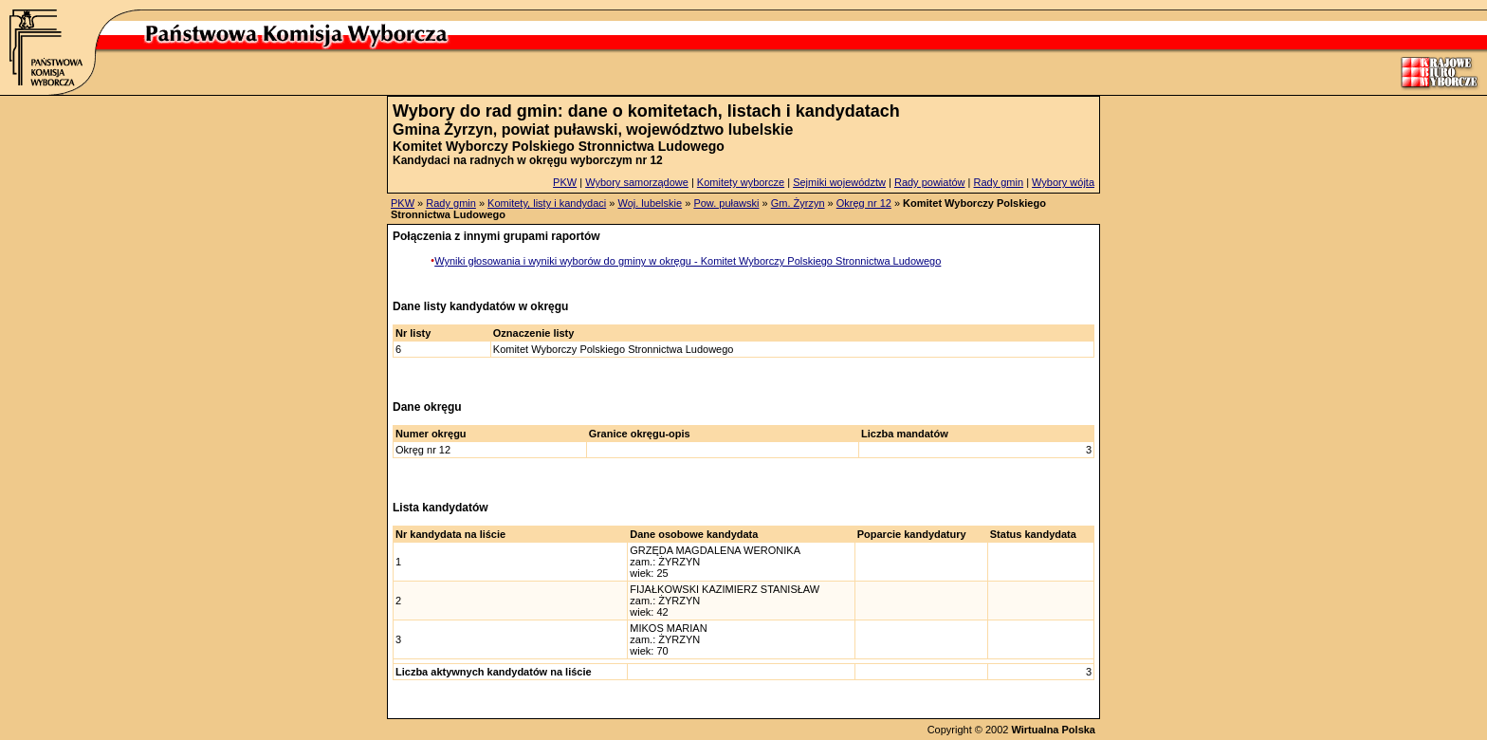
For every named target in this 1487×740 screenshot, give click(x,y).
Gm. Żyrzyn (798, 203)
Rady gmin (999, 182)
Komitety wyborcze (740, 182)
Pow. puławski (726, 203)
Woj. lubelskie (649, 203)
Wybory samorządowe (636, 182)
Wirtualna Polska (1053, 729)
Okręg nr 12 (863, 203)
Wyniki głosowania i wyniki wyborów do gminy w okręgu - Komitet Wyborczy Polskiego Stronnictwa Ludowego (687, 261)
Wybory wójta (1063, 182)
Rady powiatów (929, 182)
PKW (565, 182)
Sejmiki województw (839, 182)
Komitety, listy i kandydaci (546, 203)
